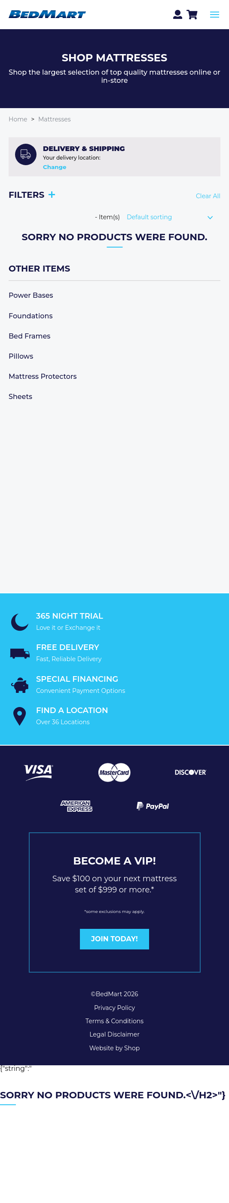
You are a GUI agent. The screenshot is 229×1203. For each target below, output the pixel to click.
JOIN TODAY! (114, 939)
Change (54, 167)
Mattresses (54, 119)
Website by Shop (114, 1048)
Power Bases (31, 295)
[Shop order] (173, 217)
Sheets (20, 397)
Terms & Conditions (114, 1021)
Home (18, 119)
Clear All (208, 196)
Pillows (21, 356)
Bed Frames (29, 336)
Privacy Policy (114, 1008)
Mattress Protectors (43, 376)
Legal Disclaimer (114, 1034)
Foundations (30, 316)
